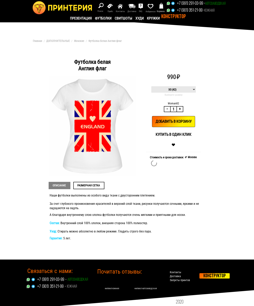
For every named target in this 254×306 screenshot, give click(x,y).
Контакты (175, 272)
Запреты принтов (180, 280)
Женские (79, 40)
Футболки (103, 18)
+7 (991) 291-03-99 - (191, 3)
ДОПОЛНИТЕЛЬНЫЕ (58, 40)
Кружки (153, 18)
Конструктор (173, 17)
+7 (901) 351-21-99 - (190, 10)
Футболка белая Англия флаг (105, 40)
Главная (37, 40)
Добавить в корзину (174, 121)
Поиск (100, 11)
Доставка (175, 276)
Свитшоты (123, 18)
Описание (59, 185)
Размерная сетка (88, 185)
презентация (81, 18)
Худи (139, 18)
